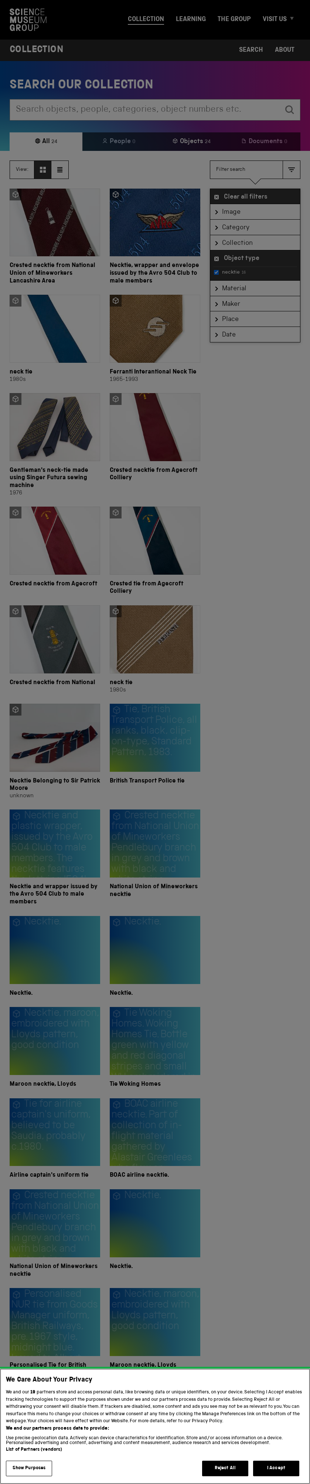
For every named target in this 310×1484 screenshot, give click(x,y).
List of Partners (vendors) (34, 1460)
